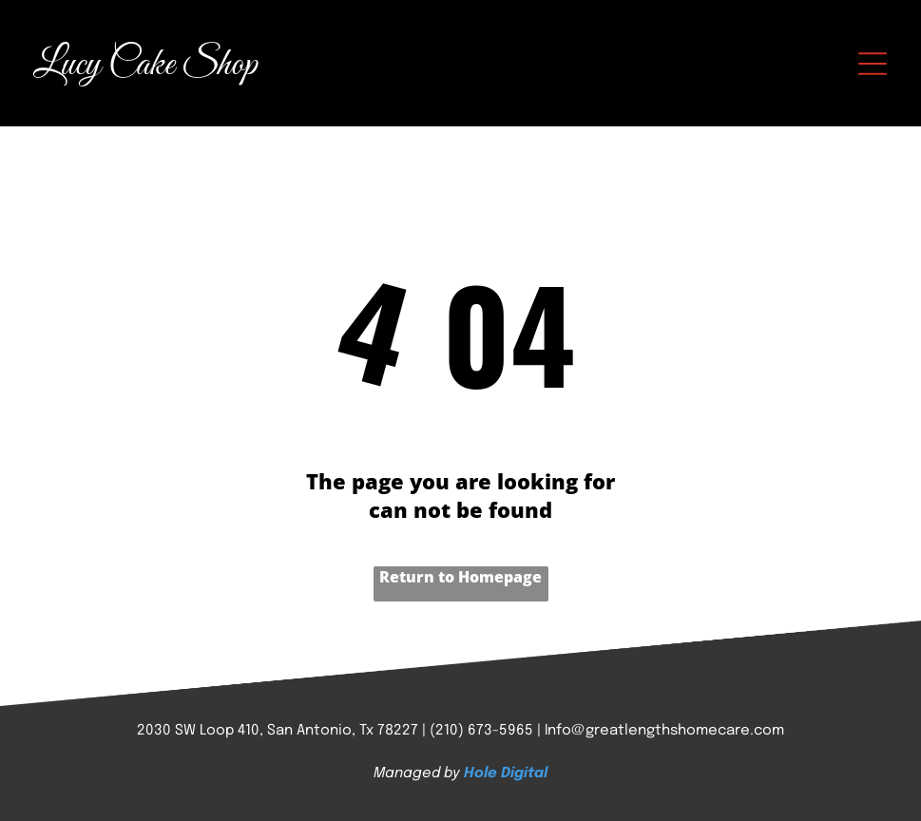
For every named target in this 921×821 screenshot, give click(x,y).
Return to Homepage (460, 576)
